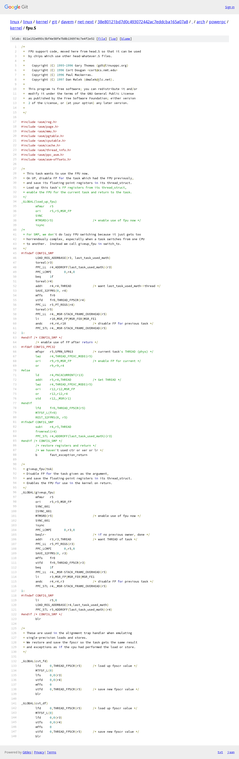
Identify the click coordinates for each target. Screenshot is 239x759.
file (101, 39)
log (113, 39)
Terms (51, 752)
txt (220, 752)
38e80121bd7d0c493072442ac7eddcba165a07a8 (143, 21)
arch (201, 21)
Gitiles (27, 752)
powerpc (217, 21)
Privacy (39, 752)
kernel (42, 21)
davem (67, 21)
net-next (86, 21)
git (54, 21)
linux (14, 21)
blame (125, 39)
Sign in (230, 7)
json (231, 752)
